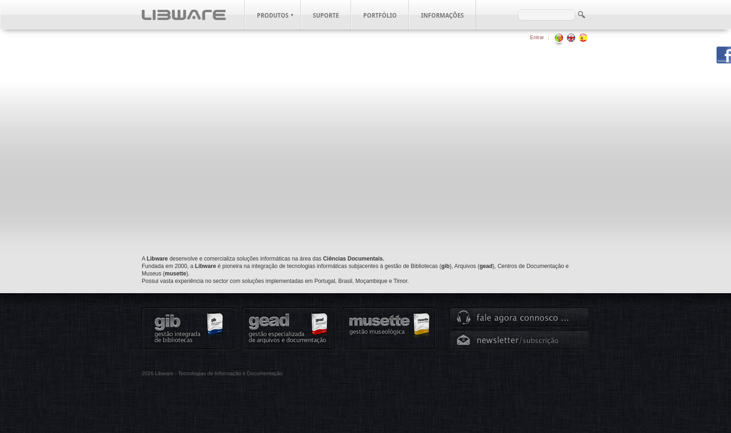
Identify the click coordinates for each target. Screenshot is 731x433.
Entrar (537, 37)
